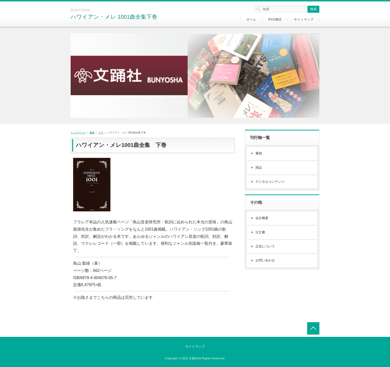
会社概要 (261, 218)
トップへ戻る (313, 328)
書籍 (92, 132)
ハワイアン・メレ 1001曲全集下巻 (114, 17)
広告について (265, 246)
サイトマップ (304, 19)
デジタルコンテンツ (270, 182)
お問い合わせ (265, 260)
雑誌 (258, 167)
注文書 (260, 232)
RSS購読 (275, 19)
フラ (100, 132)
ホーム (251, 19)
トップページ (78, 132)
